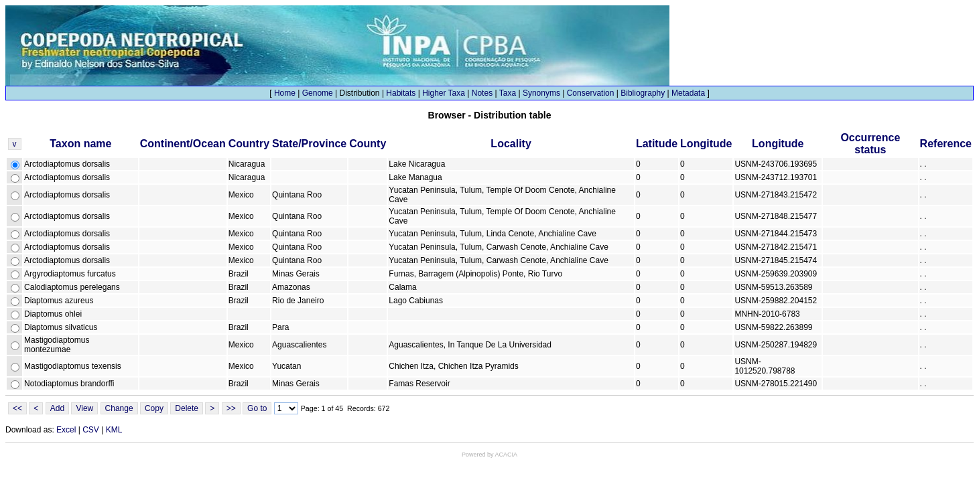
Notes (482, 93)
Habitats (400, 93)
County (367, 143)
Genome (317, 93)
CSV (90, 429)
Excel (66, 429)
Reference (946, 143)
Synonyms (541, 93)
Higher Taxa (443, 93)
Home (285, 93)
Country (249, 143)
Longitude (706, 143)
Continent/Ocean (183, 143)
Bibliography (643, 93)
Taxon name (80, 143)
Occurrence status (870, 143)
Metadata (688, 93)
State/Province (309, 143)
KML (114, 429)
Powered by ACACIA (489, 454)
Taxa (507, 93)
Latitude (656, 143)
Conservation (590, 93)
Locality (511, 143)
